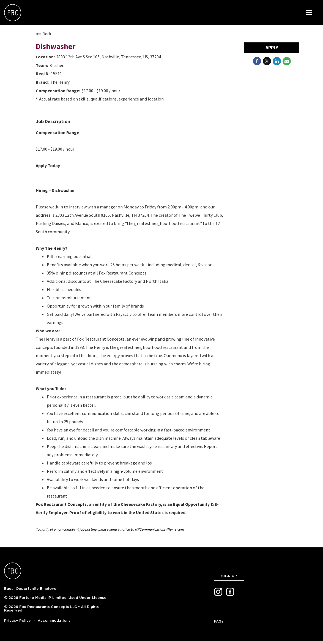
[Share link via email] (287, 61)
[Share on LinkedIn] (277, 61)
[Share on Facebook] (257, 61)
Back (43, 34)
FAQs (218, 621)
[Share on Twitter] (267, 61)
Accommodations (54, 620)
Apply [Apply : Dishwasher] (271, 47)
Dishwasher (55, 46)
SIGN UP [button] (229, 576)
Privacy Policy (17, 620)
